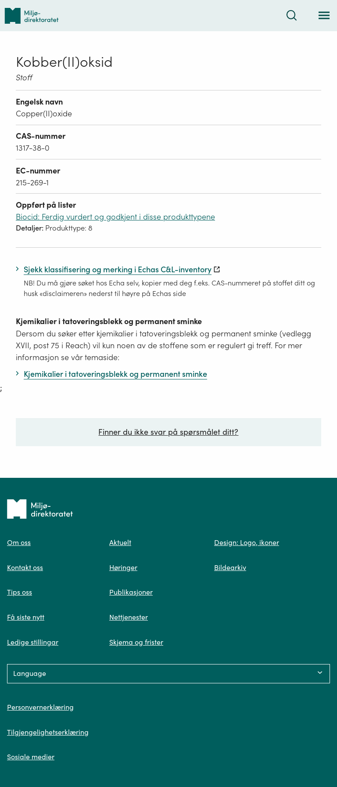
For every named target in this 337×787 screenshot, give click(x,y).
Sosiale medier (30, 756)
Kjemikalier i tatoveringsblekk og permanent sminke (109, 321)
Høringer (123, 567)
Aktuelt (120, 542)
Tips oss (19, 592)
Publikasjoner (131, 592)
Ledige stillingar (32, 642)
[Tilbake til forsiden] (31, 15)
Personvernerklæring (40, 707)
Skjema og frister (136, 642)
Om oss (19, 542)
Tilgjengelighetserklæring (48, 732)
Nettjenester (128, 617)
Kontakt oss (25, 567)
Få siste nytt (25, 617)
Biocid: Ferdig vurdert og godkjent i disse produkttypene (115, 217)
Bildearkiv (230, 567)
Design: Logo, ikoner (246, 542)
